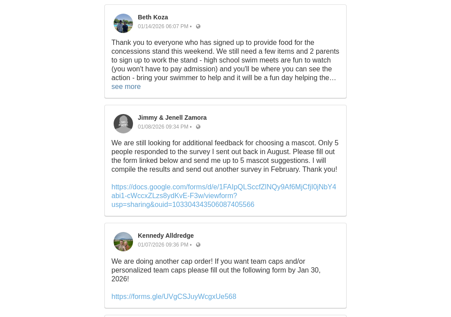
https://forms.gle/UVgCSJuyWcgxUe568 (174, 296)
